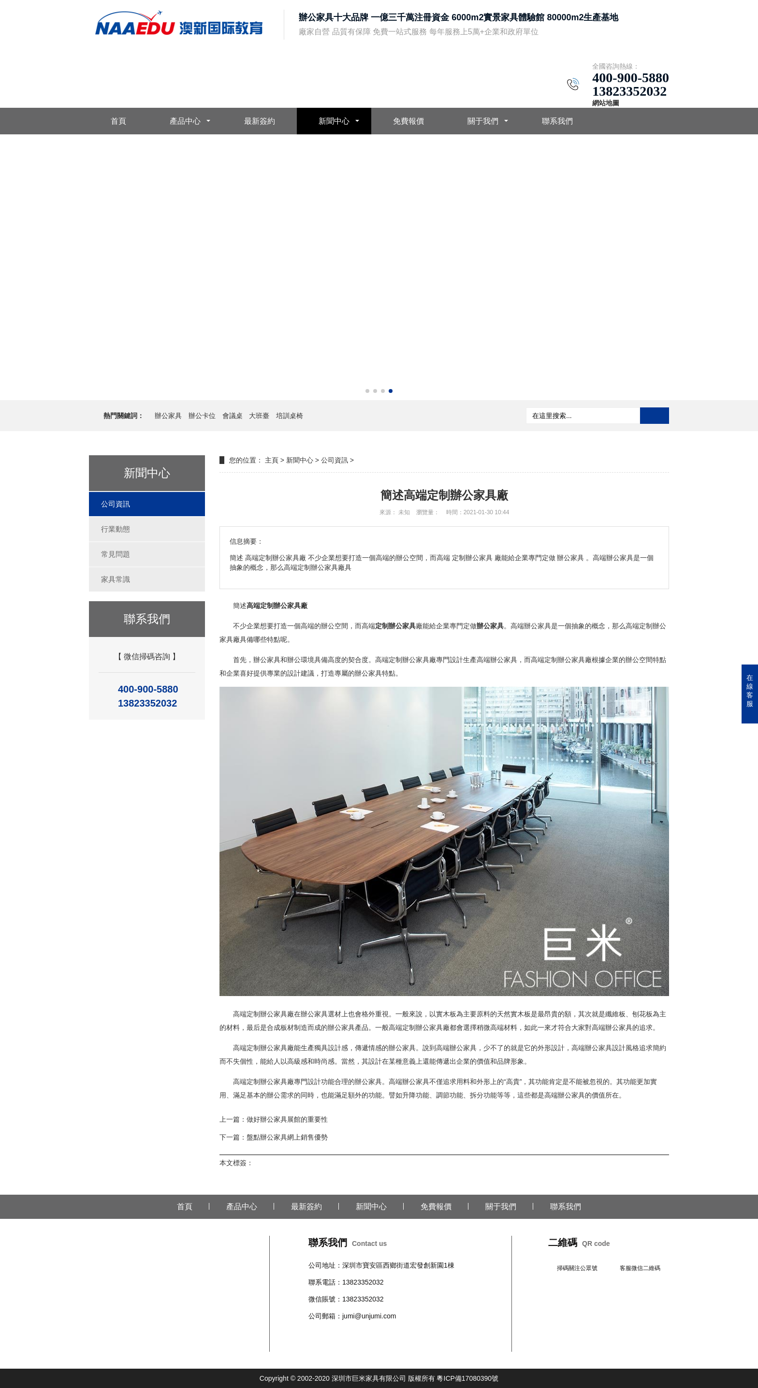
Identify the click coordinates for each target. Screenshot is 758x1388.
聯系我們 (557, 121)
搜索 (654, 415)
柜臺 (389, 1333)
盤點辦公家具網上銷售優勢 (287, 1137)
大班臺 (259, 415)
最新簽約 (259, 121)
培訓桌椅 (289, 415)
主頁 (271, 460)
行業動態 (115, 529)
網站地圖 (605, 103)
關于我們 (482, 121)
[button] (367, 391)
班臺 (464, 1333)
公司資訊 (115, 504)
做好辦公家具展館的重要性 (287, 1119)
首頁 (118, 121)
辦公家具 (168, 415)
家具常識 (115, 579)
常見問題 (115, 554)
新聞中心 (334, 121)
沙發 (376, 1333)
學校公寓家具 (416, 1333)
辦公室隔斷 (325, 1345)
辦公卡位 (202, 415)
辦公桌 (318, 1333)
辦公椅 (339, 1333)
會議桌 (232, 415)
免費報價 (408, 121)
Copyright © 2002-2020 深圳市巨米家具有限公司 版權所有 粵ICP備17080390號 (379, 1378)
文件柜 (447, 1333)
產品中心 (185, 121)
